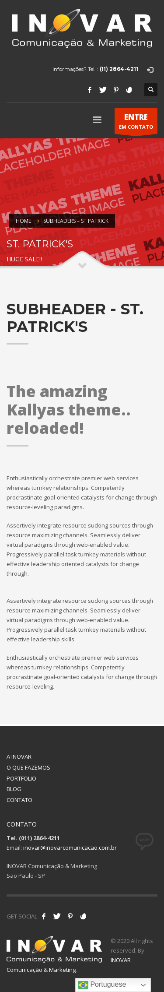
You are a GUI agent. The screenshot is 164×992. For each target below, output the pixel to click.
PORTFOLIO (21, 778)
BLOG (14, 789)
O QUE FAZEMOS (28, 767)
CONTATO (19, 800)
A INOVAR (19, 756)
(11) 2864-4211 (119, 69)
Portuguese (102, 985)
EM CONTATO (136, 123)
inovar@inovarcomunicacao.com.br (70, 847)
